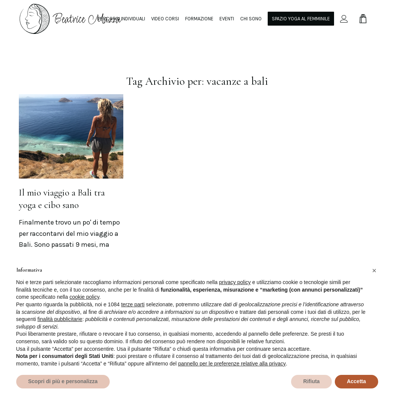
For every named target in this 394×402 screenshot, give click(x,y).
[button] (374, 270)
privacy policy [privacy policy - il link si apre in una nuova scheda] (235, 282)
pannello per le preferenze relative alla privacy (232, 364)
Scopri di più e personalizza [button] (63, 381)
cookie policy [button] (84, 297)
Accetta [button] (356, 381)
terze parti (132, 304)
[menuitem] (121, 18)
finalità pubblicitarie (59, 319)
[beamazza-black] (71, 18)
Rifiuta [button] (311, 381)
